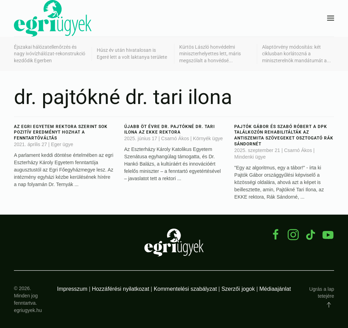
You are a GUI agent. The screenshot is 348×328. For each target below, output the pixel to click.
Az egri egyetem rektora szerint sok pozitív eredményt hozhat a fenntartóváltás (61, 132)
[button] (330, 18)
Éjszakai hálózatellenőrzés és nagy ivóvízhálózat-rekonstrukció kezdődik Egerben (49, 53)
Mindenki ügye (250, 157)
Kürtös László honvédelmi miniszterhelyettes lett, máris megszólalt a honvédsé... (210, 53)
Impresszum (72, 289)
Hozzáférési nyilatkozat (120, 289)
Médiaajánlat (275, 289)
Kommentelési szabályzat (185, 289)
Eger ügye (62, 144)
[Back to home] (53, 18)
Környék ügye (208, 138)
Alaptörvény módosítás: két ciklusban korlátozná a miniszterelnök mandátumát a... (296, 53)
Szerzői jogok (238, 289)
